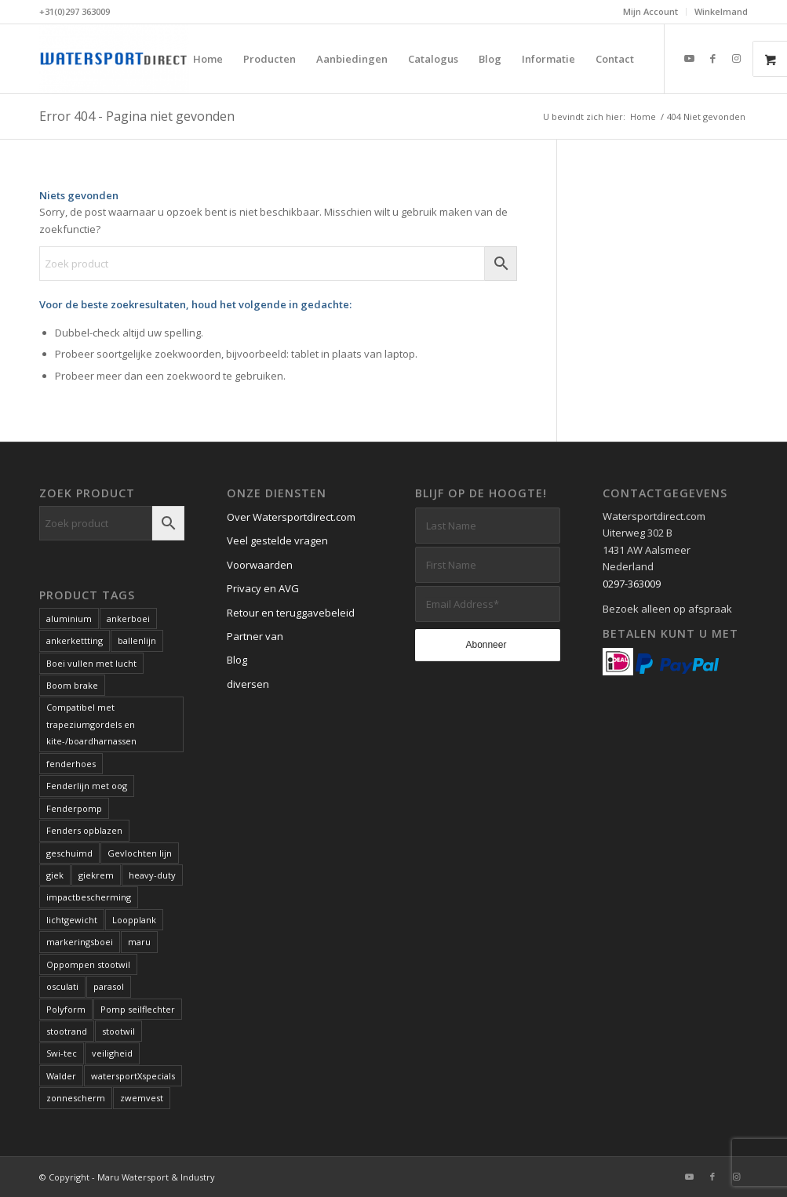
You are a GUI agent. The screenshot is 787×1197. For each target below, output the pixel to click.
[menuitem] (651, 12)
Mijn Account (650, 11)
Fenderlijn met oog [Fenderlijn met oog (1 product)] (86, 785)
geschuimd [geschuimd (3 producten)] (69, 853)
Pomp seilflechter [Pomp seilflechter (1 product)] (137, 1009)
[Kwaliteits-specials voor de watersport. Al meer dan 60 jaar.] (114, 58)
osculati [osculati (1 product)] (62, 986)
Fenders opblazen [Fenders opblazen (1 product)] (84, 830)
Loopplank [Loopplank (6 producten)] (134, 920)
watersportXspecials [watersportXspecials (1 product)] (133, 1076)
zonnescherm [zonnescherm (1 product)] (75, 1098)
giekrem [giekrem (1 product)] (96, 875)
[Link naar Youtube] (689, 58)
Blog (237, 660)
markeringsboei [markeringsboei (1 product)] (79, 942)
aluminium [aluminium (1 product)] (69, 618)
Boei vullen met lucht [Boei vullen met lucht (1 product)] (91, 663)
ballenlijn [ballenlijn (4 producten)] (137, 640)
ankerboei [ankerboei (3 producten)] (128, 618)
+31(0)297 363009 (74, 11)
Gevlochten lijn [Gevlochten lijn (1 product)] (139, 853)
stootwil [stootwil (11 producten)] (118, 1031)
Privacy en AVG (263, 588)
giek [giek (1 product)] (55, 875)
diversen (248, 684)
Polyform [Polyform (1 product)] (66, 1009)
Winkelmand (721, 11)
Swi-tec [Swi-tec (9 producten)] (61, 1053)
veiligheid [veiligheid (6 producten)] (112, 1053)
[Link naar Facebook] (712, 58)
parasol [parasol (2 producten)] (108, 986)
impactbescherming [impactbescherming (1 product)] (88, 897)
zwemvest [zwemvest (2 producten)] (141, 1098)
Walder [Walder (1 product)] (61, 1076)
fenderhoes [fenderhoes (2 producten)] (71, 764)
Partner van (255, 636)
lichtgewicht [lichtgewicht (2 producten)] (71, 920)
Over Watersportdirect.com (291, 517)
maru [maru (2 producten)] (139, 942)
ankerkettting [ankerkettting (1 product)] (74, 640)
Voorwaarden (260, 565)
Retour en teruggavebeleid (291, 613)
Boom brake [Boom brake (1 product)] (72, 685)
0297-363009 (632, 584)
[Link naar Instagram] (736, 58)
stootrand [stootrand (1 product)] (66, 1031)
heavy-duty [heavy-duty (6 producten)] (152, 875)
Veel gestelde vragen (277, 540)
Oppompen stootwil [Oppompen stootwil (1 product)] (88, 964)
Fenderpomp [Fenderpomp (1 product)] (74, 808)
